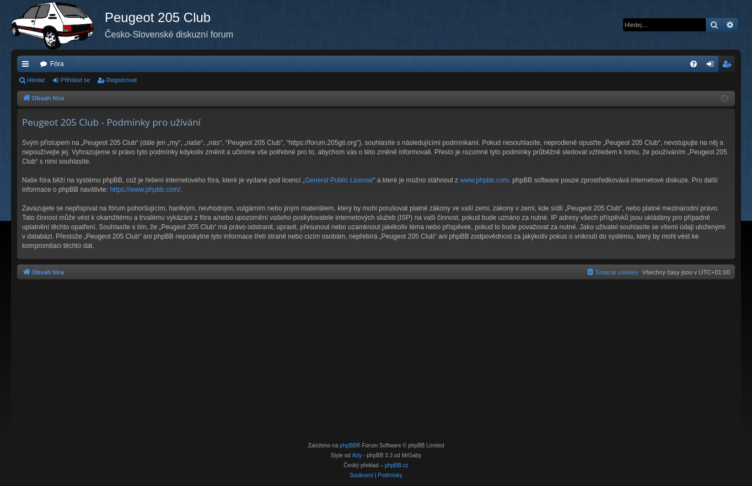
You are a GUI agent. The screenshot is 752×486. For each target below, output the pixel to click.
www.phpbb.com (484, 180)
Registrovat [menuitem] (729, 66)
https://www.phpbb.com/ (145, 189)
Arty (357, 455)
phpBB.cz (397, 465)
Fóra (57, 64)
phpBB (348, 445)
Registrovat (121, 80)
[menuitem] (693, 64)
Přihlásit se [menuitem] (712, 66)
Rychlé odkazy (28, 66)
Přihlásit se (75, 80)
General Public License (339, 180)
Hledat (36, 80)
